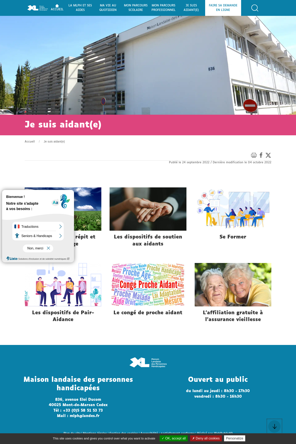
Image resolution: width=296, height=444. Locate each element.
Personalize (234, 438)
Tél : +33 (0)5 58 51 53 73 (78, 410)
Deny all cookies (206, 438)
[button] (255, 8)
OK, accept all (174, 438)
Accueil (30, 141)
